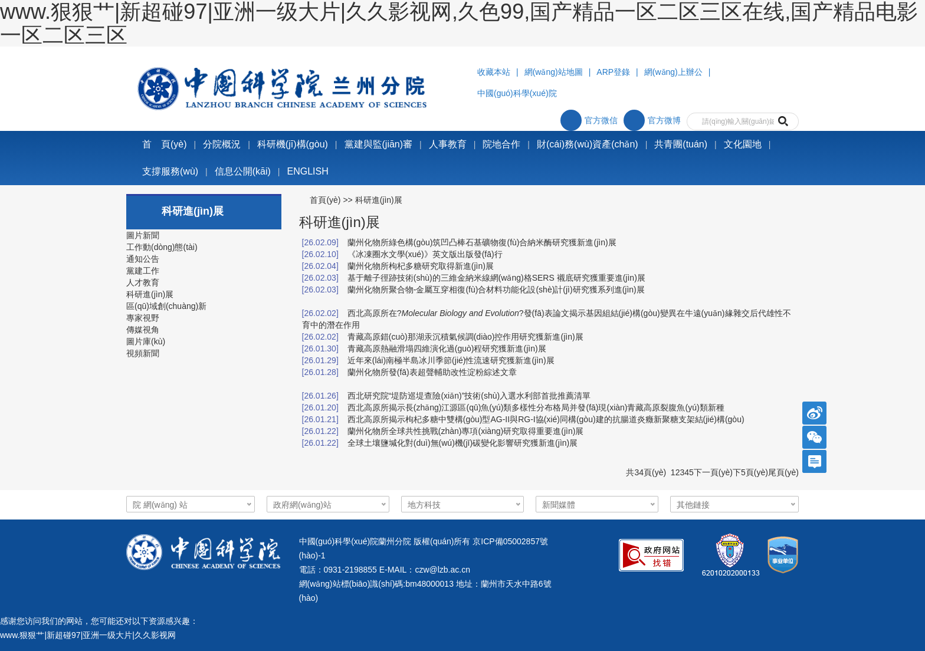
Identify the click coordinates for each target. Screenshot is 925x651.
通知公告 (142, 259)
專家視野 (142, 318)
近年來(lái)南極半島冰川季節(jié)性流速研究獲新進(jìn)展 (451, 360)
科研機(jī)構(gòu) (292, 144)
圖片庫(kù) (145, 341)
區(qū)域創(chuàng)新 (166, 306)
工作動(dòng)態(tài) (162, 247)
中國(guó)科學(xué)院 (517, 93)
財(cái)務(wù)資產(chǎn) (587, 144)
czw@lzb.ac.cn (442, 569)
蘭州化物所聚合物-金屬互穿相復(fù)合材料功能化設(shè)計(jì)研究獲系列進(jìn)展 (496, 289)
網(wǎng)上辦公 (673, 72)
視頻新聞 (142, 353)
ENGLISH (308, 171)
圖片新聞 (142, 235)
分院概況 (222, 144)
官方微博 (652, 120)
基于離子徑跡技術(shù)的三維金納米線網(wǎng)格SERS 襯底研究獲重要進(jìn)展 (496, 277)
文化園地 (743, 144)
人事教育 (448, 144)
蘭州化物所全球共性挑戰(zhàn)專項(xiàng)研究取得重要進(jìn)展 (465, 431)
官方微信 (589, 120)
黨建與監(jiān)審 (379, 144)
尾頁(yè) (783, 472)
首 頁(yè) (164, 144)
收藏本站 (493, 72)
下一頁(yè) (713, 472)
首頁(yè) (325, 200)
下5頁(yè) (750, 472)
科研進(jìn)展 (149, 294)
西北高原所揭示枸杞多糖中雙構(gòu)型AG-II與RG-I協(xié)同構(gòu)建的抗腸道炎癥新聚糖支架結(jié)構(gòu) (545, 419)
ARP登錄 (613, 72)
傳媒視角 (142, 329)
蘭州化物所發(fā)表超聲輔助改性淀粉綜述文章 (432, 372)
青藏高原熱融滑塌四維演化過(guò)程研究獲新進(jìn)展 (446, 348)
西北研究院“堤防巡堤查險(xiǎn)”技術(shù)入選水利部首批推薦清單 (469, 395)
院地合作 (501, 144)
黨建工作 (142, 270)
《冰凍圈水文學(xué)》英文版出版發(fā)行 (425, 254)
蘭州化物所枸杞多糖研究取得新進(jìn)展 (420, 266)
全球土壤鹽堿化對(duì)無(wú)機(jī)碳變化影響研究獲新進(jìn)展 (462, 443)
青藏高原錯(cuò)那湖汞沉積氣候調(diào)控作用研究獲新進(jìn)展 (465, 336)
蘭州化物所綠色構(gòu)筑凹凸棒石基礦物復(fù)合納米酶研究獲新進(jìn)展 (481, 242)
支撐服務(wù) (170, 171)
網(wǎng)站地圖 (553, 72)
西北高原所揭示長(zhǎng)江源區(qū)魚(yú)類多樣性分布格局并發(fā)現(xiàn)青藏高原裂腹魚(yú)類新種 (535, 407)
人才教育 (142, 282)
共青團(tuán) (680, 144)
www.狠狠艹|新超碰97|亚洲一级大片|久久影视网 (88, 635)
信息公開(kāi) (243, 171)
